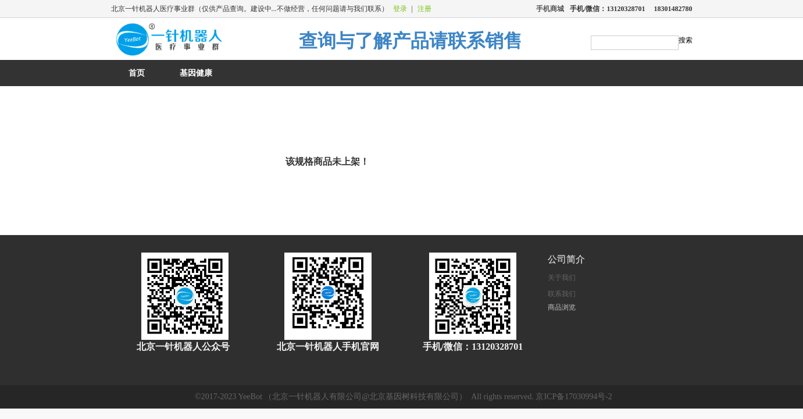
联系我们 (562, 294)
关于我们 (562, 278)
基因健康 (196, 73)
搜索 (686, 40)
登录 (400, 9)
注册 (424, 9)
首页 (137, 73)
